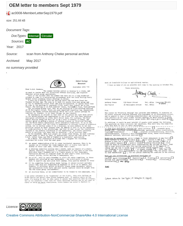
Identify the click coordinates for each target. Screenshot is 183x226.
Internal (34, 35)
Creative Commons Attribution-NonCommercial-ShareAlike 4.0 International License (67, 215)
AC (28, 41)
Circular (47, 35)
